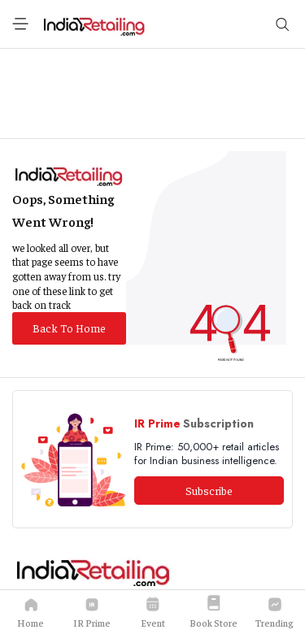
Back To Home (69, 327)
